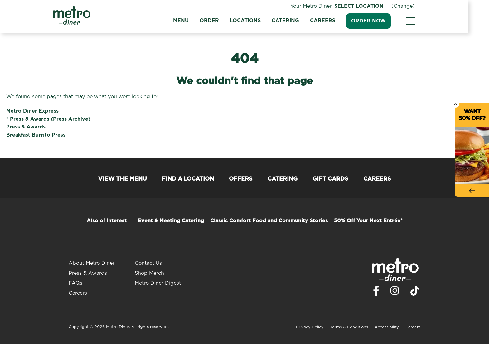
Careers (333, 20)
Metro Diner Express (32, 111)
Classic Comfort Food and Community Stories (269, 220)
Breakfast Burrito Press (35, 135)
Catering (296, 20)
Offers (241, 179)
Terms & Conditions (349, 327)
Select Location (369, 6)
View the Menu (122, 179)
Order (220, 20)
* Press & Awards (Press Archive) (48, 119)
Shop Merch (149, 273)
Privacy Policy (310, 327)
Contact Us (148, 263)
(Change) (413, 6)
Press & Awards (26, 126)
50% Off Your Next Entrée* (368, 220)
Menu (191, 20)
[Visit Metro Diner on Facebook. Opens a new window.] (376, 292)
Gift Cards (330, 179)
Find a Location (188, 179)
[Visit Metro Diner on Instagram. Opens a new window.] (394, 292)
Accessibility (387, 327)
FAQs (75, 283)
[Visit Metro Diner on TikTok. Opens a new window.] (414, 292)
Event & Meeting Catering (171, 220)
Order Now (379, 20)
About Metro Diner (91, 263)
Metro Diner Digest (158, 283)
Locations (255, 20)
